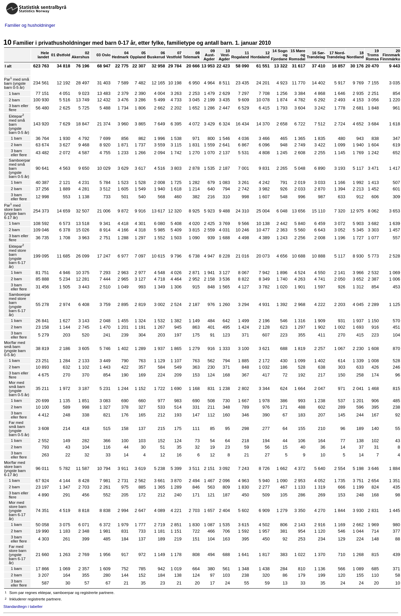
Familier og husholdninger (30, 25)
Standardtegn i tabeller (23, 606)
